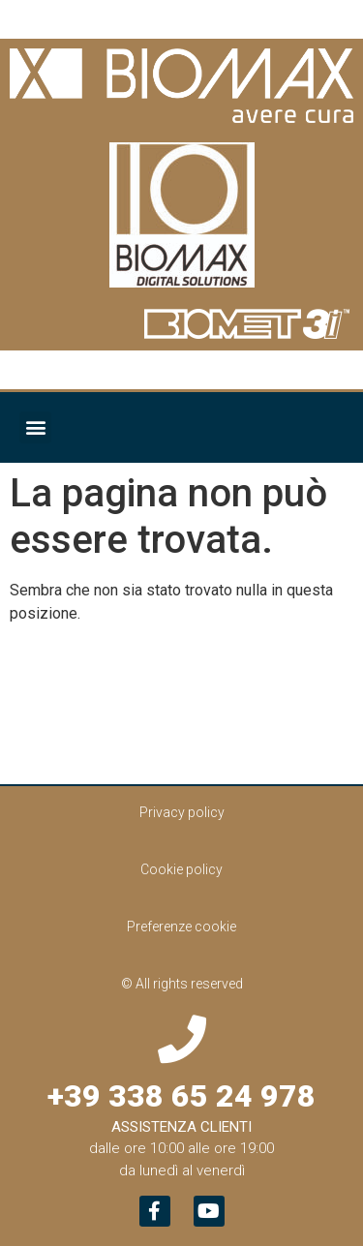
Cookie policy (181, 869)
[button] (35, 427)
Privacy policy (182, 812)
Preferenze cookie (181, 926)
